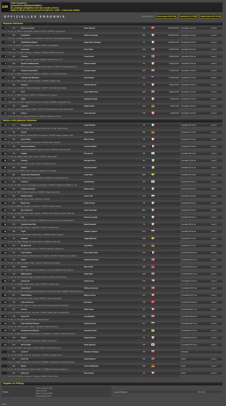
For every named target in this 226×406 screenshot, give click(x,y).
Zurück (3, 404)
